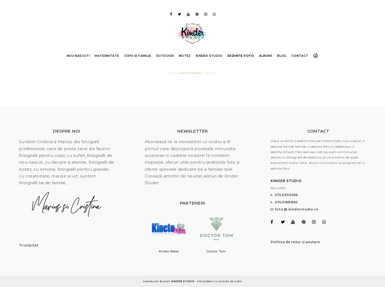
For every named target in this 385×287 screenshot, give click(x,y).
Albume (265, 56)
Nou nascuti (78, 56)
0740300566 (286, 195)
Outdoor (165, 56)
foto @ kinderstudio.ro (297, 209)
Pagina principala (190, 73)
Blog (282, 56)
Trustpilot (29, 245)
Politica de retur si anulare (295, 242)
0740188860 (286, 202)
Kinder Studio (209, 56)
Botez (185, 56)
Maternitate (107, 56)
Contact (300, 56)
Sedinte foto (240, 56)
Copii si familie (137, 56)
